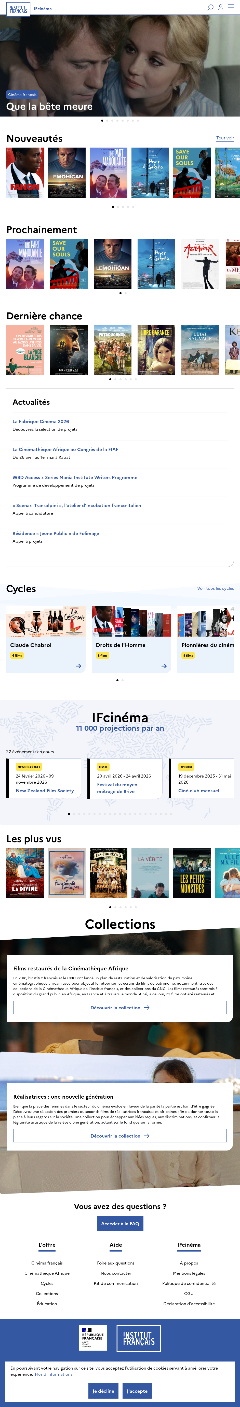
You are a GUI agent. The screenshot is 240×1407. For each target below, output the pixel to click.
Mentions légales (189, 1273)
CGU (189, 1293)
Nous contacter (116, 1273)
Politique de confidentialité (189, 1283)
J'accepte (137, 1391)
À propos (189, 1263)
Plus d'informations (53, 1374)
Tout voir (225, 137)
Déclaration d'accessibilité (189, 1303)
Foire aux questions (116, 1263)
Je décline (103, 1391)
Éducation (47, 1303)
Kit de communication (116, 1283)
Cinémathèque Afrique (47, 1273)
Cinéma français (47, 1263)
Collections (47, 1293)
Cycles (47, 1283)
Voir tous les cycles (215, 588)
